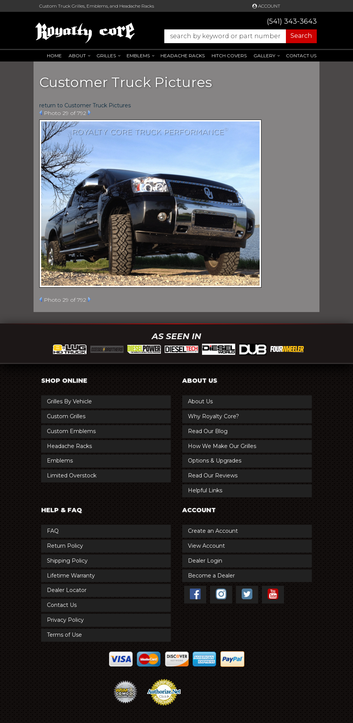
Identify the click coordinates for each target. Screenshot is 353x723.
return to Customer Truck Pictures (85, 105)
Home (54, 55)
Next (89, 112)
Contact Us (301, 55)
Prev (40, 112)
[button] (237, 36)
